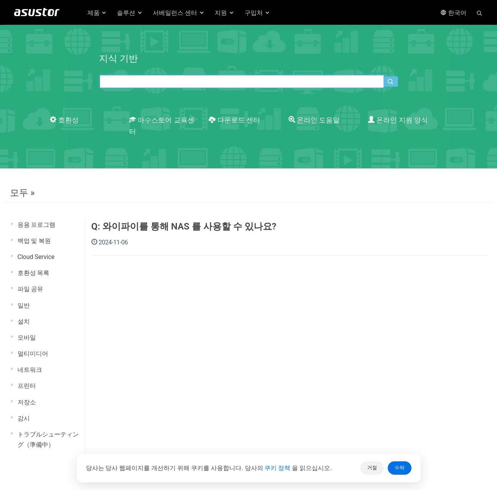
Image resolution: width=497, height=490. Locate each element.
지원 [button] (225, 12)
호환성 (64, 120)
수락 (400, 467)
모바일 (27, 337)
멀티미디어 (33, 353)
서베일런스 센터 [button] (179, 12)
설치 (24, 321)
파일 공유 (31, 289)
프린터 (27, 385)
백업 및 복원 (34, 240)
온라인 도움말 (314, 120)
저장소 (27, 402)
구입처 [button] (257, 12)
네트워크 (30, 369)
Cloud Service (36, 256)
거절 (372, 467)
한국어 (453, 12)
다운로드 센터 (234, 120)
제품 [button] (97, 12)
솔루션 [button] (130, 12)
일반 (24, 305)
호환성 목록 (34, 273)
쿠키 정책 (278, 468)
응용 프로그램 (37, 224)
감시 (24, 418)
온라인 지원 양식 (398, 120)
